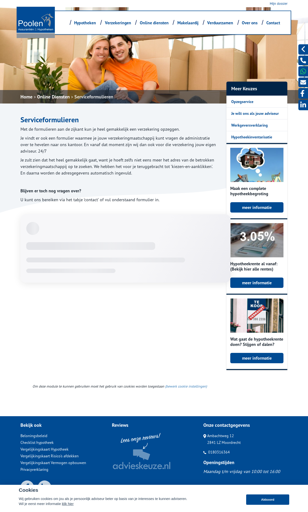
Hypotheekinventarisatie (251, 137)
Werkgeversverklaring (249, 125)
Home (26, 97)
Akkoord (267, 499)
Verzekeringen (118, 23)
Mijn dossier (279, 3)
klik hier (68, 504)
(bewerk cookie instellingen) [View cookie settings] (186, 386)
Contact (273, 23)
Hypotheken (85, 23)
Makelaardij (188, 23)
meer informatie (257, 207)
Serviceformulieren (93, 97)
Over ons (249, 23)
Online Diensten (53, 97)
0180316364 (216, 452)
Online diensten (154, 23)
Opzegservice (242, 101)
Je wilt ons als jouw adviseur (255, 113)
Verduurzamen (220, 23)
